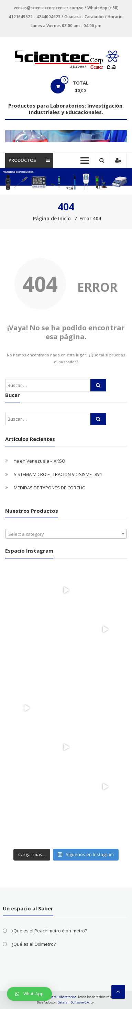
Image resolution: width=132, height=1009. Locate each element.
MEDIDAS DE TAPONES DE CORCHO (50, 488)
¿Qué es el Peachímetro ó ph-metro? (49, 931)
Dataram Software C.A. (73, 1002)
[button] (29, 994)
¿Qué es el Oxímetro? (33, 944)
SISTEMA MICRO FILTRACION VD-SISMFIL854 (58, 474)
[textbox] (66, 534)
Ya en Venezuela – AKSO (39, 461)
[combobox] (65, 534)
